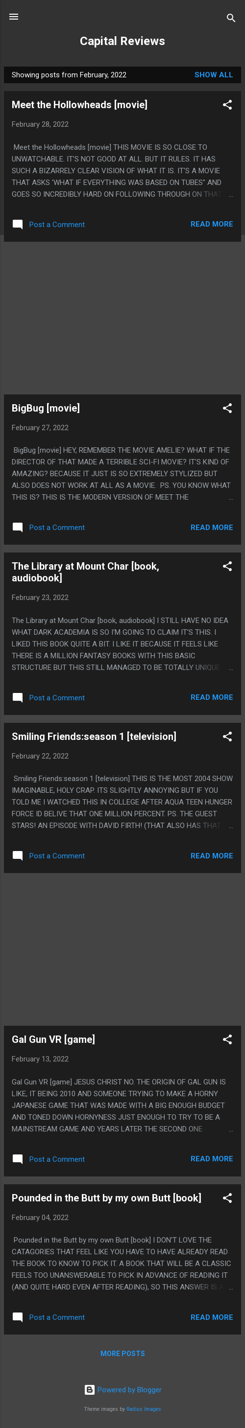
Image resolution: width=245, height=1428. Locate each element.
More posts (122, 1354)
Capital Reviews (122, 41)
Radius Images (143, 1409)
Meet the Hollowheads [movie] (79, 105)
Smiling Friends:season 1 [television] (94, 736)
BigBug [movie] (46, 408)
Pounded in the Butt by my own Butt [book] (106, 1198)
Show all (214, 74)
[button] (227, 106)
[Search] (231, 20)
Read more (212, 224)
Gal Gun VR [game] (53, 1039)
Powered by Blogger (123, 1389)
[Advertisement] (122, 318)
